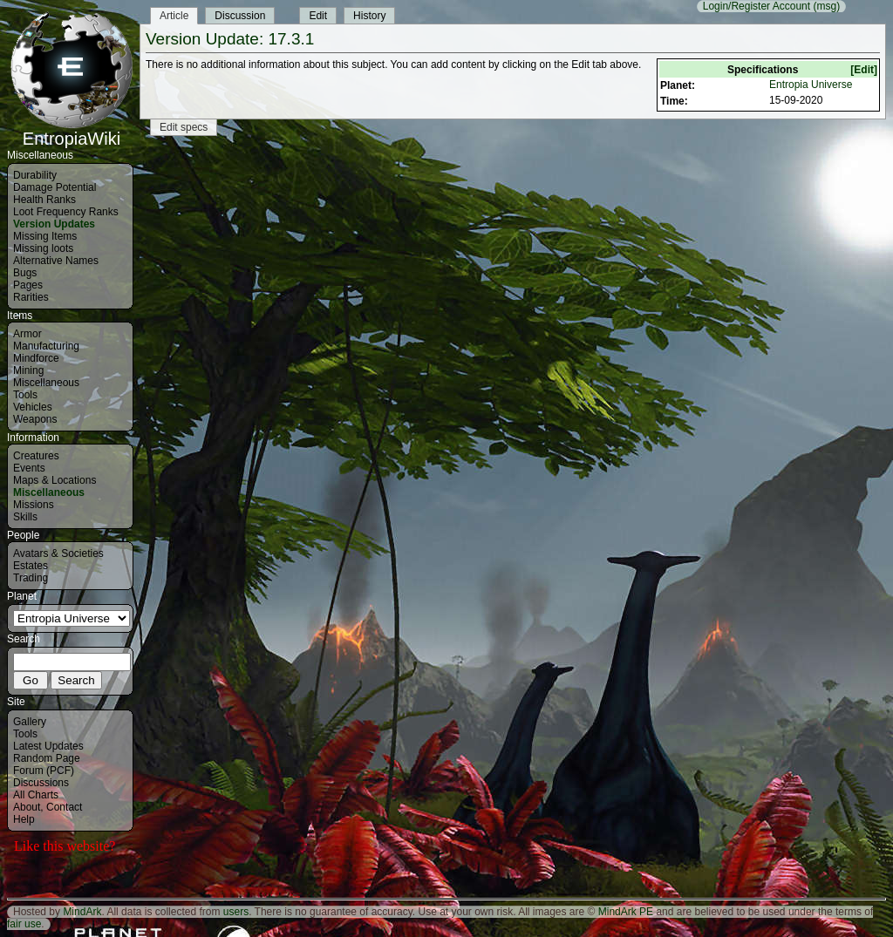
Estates (30, 566)
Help (24, 819)
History (369, 16)
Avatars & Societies (58, 553)
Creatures (36, 456)
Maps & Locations (54, 480)
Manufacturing (46, 346)
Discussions (41, 783)
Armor (27, 334)
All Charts (35, 795)
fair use (24, 924)
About (26, 807)
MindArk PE (625, 912)
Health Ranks (44, 200)
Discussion (240, 16)
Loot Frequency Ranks (66, 212)
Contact (64, 807)
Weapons (35, 419)
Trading (30, 578)
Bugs (25, 273)
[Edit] (863, 70)
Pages (28, 285)
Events (29, 468)
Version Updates (54, 224)
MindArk (82, 912)
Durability (35, 175)
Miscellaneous (46, 383)
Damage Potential (54, 187)
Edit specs (184, 127)
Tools (25, 395)
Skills (25, 517)
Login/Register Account (756, 6)
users (236, 912)
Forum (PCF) (43, 770)
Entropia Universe (810, 84)
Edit (318, 16)
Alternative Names (56, 261)
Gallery (29, 722)
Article (174, 16)
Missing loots (43, 248)
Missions (33, 505)
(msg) (826, 6)
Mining (28, 370)
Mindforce (36, 358)
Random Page (46, 758)
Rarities (31, 297)
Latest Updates (48, 746)
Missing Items (45, 236)
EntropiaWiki (71, 130)
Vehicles (32, 407)
